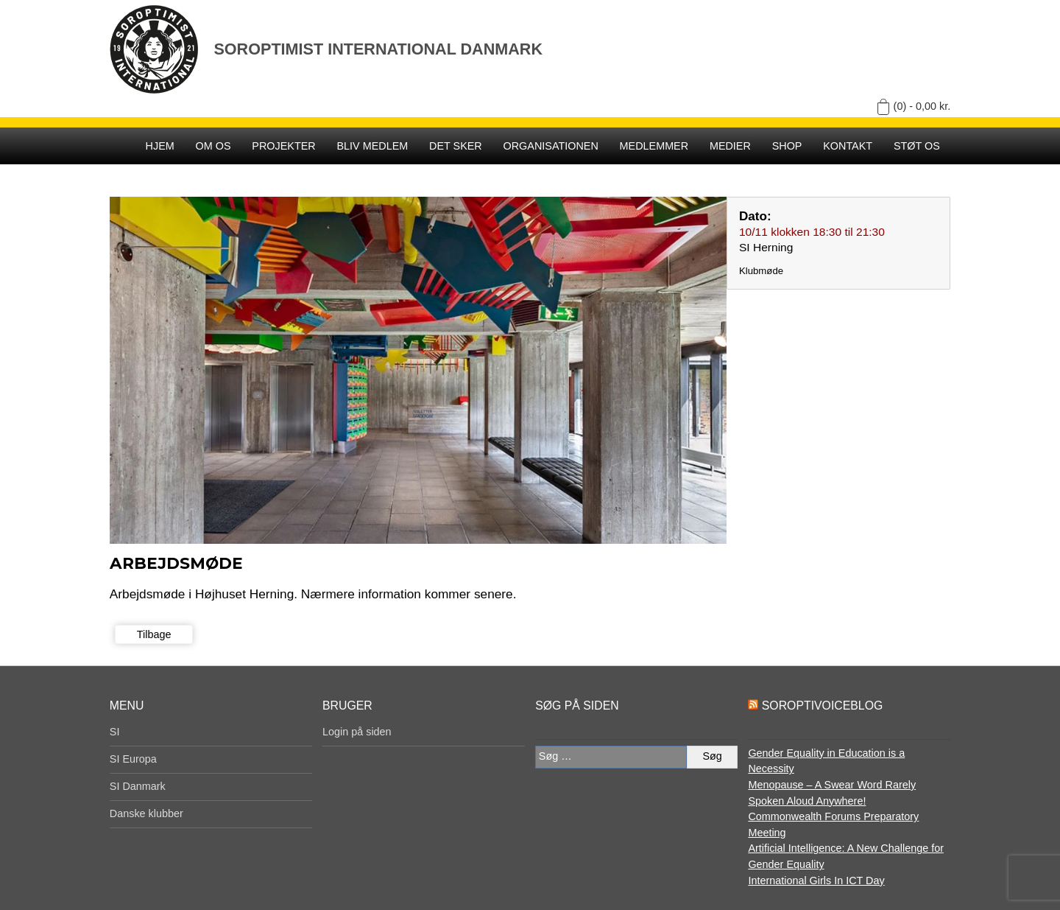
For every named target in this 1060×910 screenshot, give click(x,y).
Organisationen (551, 146)
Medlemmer (654, 146)
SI (115, 732)
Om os (213, 146)
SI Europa (133, 759)
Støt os (917, 146)
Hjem (160, 146)
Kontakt (847, 146)
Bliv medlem (372, 146)
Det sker (455, 146)
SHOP (787, 146)
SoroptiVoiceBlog (822, 705)
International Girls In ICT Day (816, 880)
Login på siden (357, 732)
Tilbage (154, 634)
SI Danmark (138, 786)
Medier (730, 146)
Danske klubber (146, 813)
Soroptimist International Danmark (378, 49)
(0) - (922, 106)
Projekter (283, 146)
